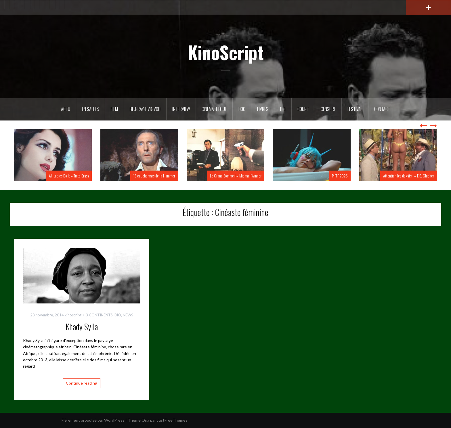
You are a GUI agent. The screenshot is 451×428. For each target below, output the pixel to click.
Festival (354, 109)
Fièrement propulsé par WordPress (93, 420)
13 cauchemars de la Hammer (154, 176)
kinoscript (73, 315)
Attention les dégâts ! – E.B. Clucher (408, 176)
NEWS (128, 315)
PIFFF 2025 (340, 176)
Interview (181, 109)
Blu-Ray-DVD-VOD (145, 109)
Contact (382, 109)
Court (303, 109)
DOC (241, 109)
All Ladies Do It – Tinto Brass (69, 176)
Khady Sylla (82, 327)
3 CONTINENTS (99, 315)
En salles (90, 109)
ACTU (65, 109)
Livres (262, 109)
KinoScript (226, 52)
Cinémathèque (214, 109)
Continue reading (81, 383)
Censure (328, 109)
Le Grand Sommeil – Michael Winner (235, 176)
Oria (145, 420)
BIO (283, 109)
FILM (114, 109)
